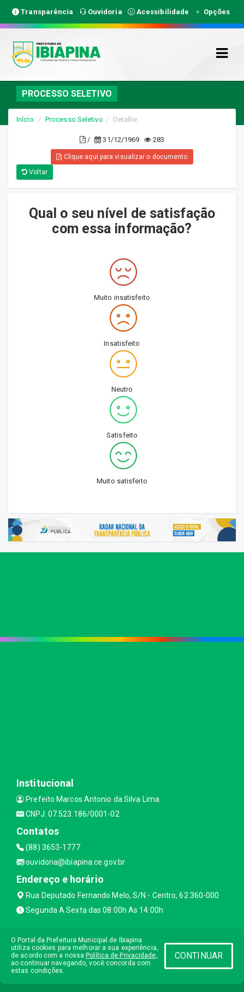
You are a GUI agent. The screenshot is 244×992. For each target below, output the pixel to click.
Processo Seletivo (74, 119)
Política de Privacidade (121, 955)
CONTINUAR (199, 955)
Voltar (34, 172)
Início (25, 119)
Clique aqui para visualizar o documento (121, 157)
